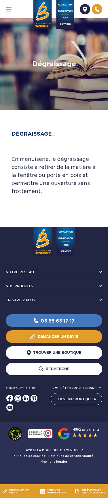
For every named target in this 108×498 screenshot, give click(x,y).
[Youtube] (9, 407)
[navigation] (8, 9)
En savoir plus (20, 300)
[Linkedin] (25, 398)
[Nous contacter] (97, 9)
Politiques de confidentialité (70, 456)
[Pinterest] (34, 398)
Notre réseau (20, 272)
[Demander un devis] (85, 9)
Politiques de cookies (28, 456)
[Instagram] (17, 398)
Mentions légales (54, 461)
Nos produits (19, 286)
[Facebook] (9, 398)
